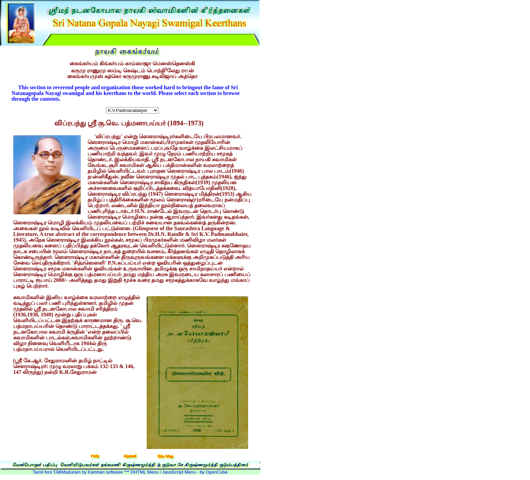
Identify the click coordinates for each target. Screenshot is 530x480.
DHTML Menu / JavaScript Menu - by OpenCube (178, 472)
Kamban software (105, 472)
